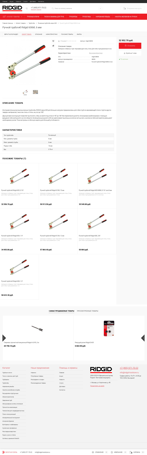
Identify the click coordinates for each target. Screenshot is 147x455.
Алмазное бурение (8, 421)
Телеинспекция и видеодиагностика (13, 411)
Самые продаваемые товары (61, 311)
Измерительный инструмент (11, 418)
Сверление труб (7, 401)
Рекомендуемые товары (38, 383)
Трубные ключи (33, 17)
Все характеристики (95, 53)
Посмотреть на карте (97, 386)
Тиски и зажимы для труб (54, 17)
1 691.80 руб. (115, 346)
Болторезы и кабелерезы (10, 425)
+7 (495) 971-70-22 (129, 368)
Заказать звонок (36, 9)
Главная (4, 1)
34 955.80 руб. (19, 251)
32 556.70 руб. (19, 206)
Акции (11, 1)
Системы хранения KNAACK (10, 439)
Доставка (33, 1)
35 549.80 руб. (97, 206)
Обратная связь (9, 452)
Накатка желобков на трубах (126, 17)
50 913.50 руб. (58, 206)
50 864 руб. (97, 251)
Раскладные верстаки (9, 432)
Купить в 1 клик (130, 53)
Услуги (25, 1)
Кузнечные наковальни (9, 428)
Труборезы (73, 17)
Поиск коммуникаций (9, 415)
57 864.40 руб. (58, 251)
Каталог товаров (12, 17)
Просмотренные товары (87, 311)
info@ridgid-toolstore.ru (129, 373)
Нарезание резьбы (103, 17)
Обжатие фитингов (8, 397)
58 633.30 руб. (19, 297)
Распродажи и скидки (37, 380)
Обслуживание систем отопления (12, 404)
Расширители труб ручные (10, 394)
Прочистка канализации (9, 408)
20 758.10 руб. (10, 346)
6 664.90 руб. (44, 346)
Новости (18, 1)
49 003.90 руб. (82, 346)
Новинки (33, 373)
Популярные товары (37, 376)
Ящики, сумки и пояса (9, 435)
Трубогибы (86, 17)
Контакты (41, 1)
